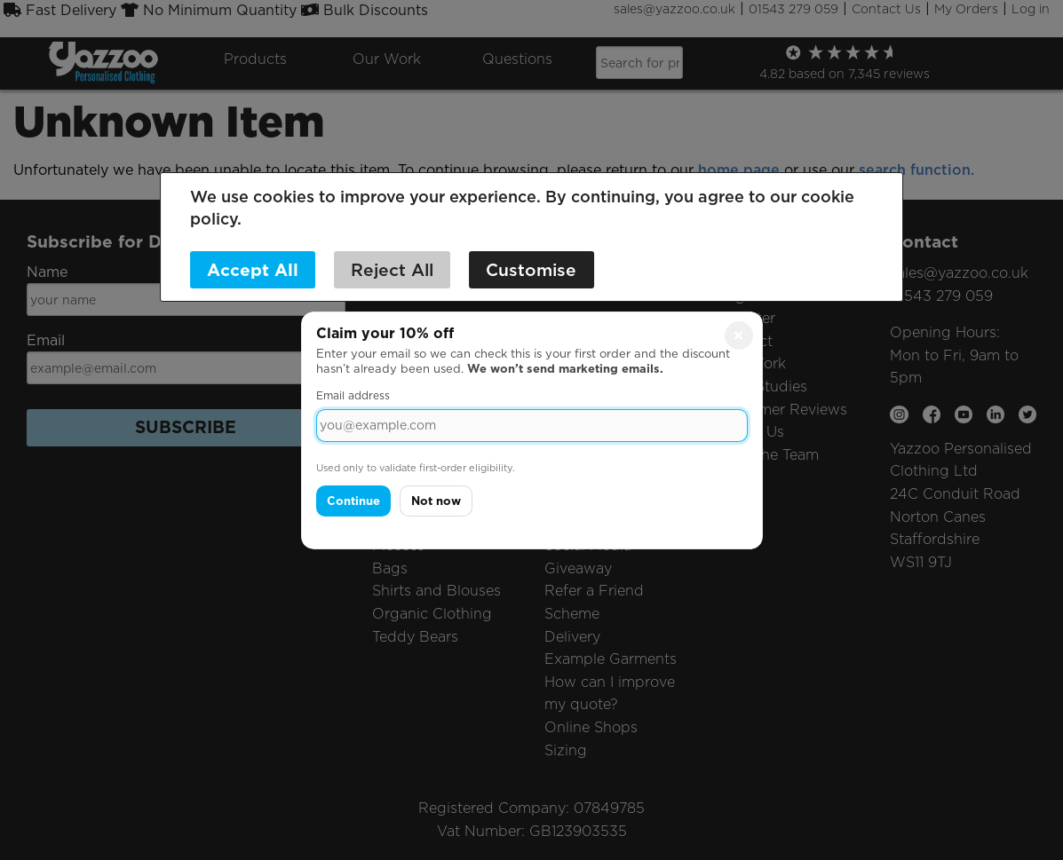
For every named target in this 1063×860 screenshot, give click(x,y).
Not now (436, 501)
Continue (353, 501)
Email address (353, 395)
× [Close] (738, 334)
